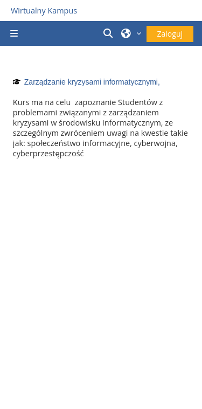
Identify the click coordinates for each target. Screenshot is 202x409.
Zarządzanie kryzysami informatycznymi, (92, 82)
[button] (109, 33)
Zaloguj (170, 34)
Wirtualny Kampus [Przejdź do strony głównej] (44, 10)
